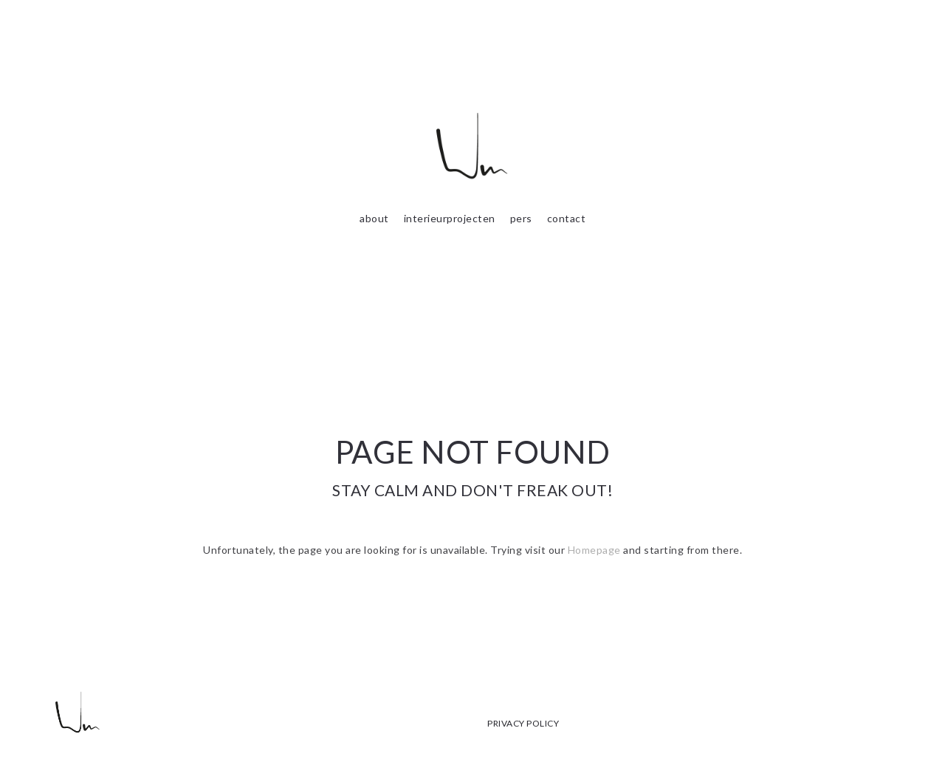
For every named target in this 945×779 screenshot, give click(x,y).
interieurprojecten (449, 218)
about (374, 218)
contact (566, 218)
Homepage (594, 549)
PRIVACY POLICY (523, 723)
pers (521, 218)
